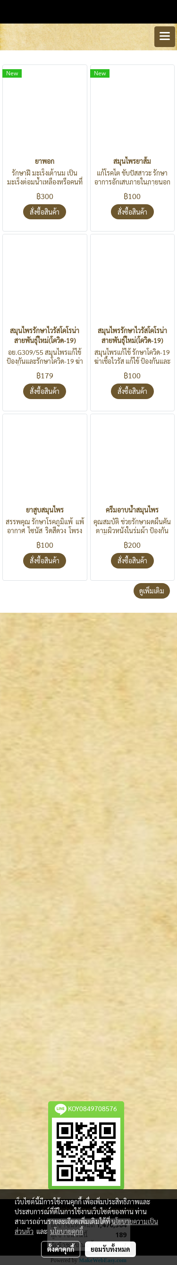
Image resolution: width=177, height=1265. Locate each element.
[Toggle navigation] (164, 36)
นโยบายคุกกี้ (66, 1231)
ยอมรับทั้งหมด (110, 1249)
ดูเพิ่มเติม (151, 590)
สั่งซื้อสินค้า (44, 212)
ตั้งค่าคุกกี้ (60, 1249)
